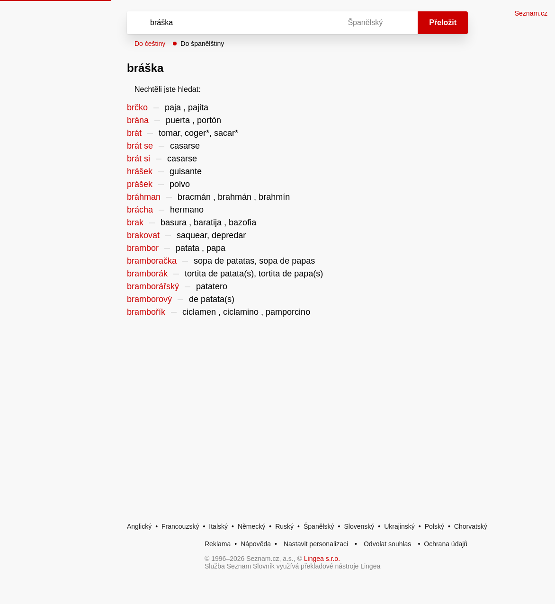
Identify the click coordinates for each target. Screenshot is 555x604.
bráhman (144, 197)
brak (135, 222)
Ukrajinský (399, 526)
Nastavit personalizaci (316, 544)
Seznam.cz (531, 13)
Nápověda (256, 544)
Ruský (284, 526)
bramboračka (152, 261)
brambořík (146, 312)
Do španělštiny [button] (202, 43)
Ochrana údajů (445, 544)
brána (138, 120)
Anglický (139, 526)
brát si (138, 158)
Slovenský (359, 526)
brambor (143, 248)
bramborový (149, 299)
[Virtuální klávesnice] (310, 22)
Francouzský (180, 526)
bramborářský (153, 286)
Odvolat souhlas (387, 544)
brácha (140, 209)
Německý (251, 526)
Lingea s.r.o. (322, 558)
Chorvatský (470, 526)
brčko (137, 107)
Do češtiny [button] (149, 43)
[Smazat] (289, 22)
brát (134, 133)
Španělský (319, 526)
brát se (140, 146)
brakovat (143, 235)
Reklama (218, 544)
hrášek (139, 171)
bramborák (147, 273)
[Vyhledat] (214, 22)
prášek (139, 184)
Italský (218, 526)
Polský (434, 526)
